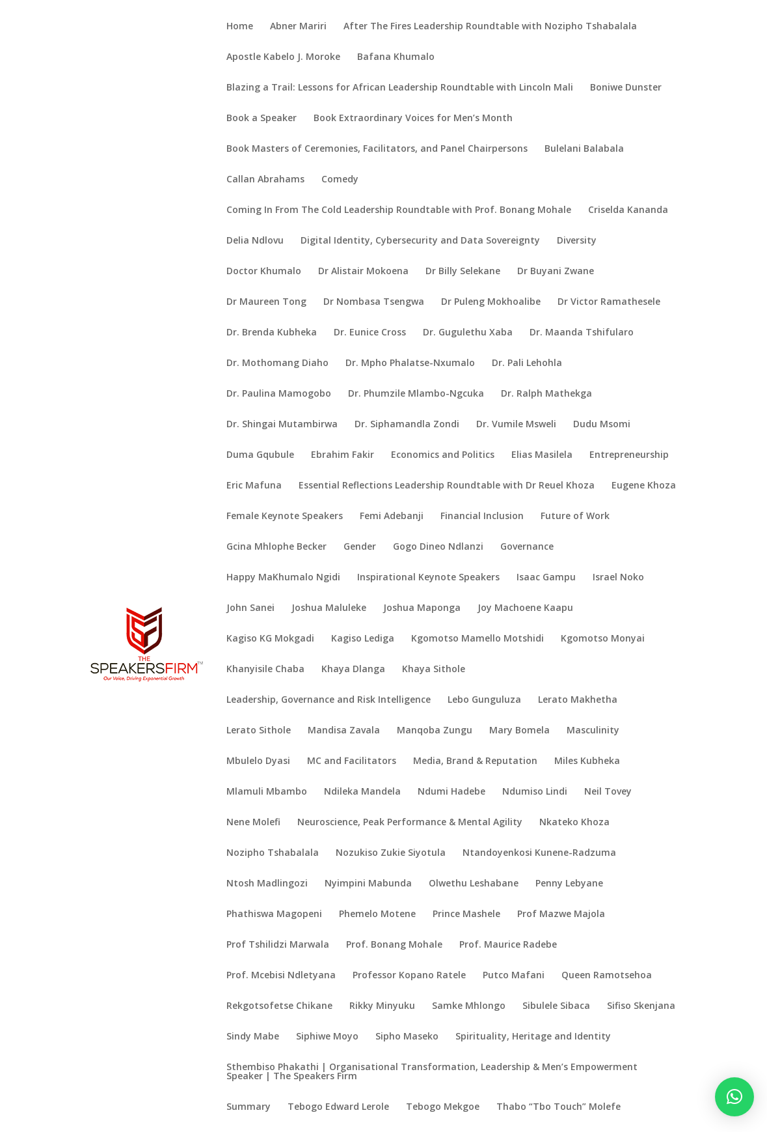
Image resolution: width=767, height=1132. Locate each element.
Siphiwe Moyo (327, 1037)
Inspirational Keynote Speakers (428, 578)
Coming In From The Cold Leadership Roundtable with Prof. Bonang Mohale (398, 210)
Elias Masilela (541, 455)
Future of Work (575, 516)
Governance (527, 547)
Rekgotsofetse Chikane (279, 1006)
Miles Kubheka (587, 761)
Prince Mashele (466, 914)
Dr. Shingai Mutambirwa (282, 424)
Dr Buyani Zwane (555, 271)
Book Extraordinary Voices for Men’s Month (413, 118)
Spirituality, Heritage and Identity (533, 1037)
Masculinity (593, 731)
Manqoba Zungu (434, 731)
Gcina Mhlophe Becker (276, 547)
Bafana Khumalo (396, 57)
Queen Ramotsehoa (606, 975)
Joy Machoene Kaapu (525, 608)
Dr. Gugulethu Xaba (468, 333)
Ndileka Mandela (362, 792)
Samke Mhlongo (468, 1006)
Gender (359, 547)
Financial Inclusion (482, 516)
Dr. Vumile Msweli (516, 424)
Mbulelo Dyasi (258, 761)
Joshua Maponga (422, 608)
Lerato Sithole (258, 731)
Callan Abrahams (265, 180)
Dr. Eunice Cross (370, 333)
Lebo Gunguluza (484, 700)
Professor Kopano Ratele (409, 975)
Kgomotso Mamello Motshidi (477, 639)
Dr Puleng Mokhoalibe (491, 302)
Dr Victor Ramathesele (609, 302)
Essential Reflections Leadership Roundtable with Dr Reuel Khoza (447, 486)
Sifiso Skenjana (641, 1006)
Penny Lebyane (569, 884)
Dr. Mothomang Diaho (277, 363)
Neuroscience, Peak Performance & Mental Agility (409, 822)
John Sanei (250, 608)
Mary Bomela (519, 731)
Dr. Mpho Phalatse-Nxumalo (410, 363)
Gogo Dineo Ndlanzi (438, 547)
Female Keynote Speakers (284, 516)
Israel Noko (618, 578)
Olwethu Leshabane (473, 884)
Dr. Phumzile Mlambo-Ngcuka (416, 394)
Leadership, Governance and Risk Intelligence (328, 700)
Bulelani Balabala (584, 149)
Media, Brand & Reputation (475, 761)
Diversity (577, 241)
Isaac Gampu (546, 578)
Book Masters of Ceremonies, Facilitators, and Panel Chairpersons (377, 149)
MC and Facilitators (351, 761)
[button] (734, 1096)
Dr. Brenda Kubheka (271, 333)
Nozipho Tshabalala (272, 853)
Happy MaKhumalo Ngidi (283, 578)
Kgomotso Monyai (603, 639)
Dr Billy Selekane (462, 271)
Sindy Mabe (252, 1037)
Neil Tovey (608, 792)
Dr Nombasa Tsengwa (373, 302)
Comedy (339, 180)
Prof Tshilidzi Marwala (277, 945)
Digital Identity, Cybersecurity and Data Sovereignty (420, 241)
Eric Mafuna (254, 486)
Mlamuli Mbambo (266, 792)
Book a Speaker (261, 118)
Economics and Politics (442, 455)
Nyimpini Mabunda (368, 884)
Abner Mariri (298, 26)
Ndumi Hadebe (451, 792)
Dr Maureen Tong (266, 302)
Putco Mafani (514, 975)
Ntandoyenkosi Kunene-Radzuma (539, 853)
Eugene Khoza (644, 486)
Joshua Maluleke (328, 608)
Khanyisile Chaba (265, 669)
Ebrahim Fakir (342, 455)
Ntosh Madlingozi (267, 884)
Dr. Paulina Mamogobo (278, 394)
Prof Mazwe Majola (561, 914)
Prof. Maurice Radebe (508, 945)
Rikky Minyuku (382, 1006)
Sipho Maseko (406, 1037)
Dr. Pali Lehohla (527, 363)
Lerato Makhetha (577, 700)
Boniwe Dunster (626, 88)
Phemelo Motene (377, 914)
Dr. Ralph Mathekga (546, 394)
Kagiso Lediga (362, 639)
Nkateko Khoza (574, 822)
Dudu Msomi (601, 424)
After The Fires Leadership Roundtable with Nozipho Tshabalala (490, 26)
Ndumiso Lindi (534, 792)
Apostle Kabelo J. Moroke (283, 57)
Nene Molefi (253, 822)
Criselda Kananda (628, 210)
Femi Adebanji (392, 516)
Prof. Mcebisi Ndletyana (281, 975)
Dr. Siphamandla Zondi (407, 424)
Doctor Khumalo (263, 271)
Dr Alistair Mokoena (363, 271)
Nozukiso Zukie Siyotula (391, 853)
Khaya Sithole (433, 669)
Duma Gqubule (260, 455)
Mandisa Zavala (344, 731)
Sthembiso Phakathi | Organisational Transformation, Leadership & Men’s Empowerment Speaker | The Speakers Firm (432, 1072)
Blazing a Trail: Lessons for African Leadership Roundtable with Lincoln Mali (399, 88)
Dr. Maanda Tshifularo (582, 333)
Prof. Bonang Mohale (394, 945)
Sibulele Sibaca (556, 1006)
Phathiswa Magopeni (274, 914)
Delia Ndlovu (255, 241)
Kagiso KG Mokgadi (270, 639)
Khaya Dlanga (353, 669)
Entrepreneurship (629, 455)
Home (239, 26)
